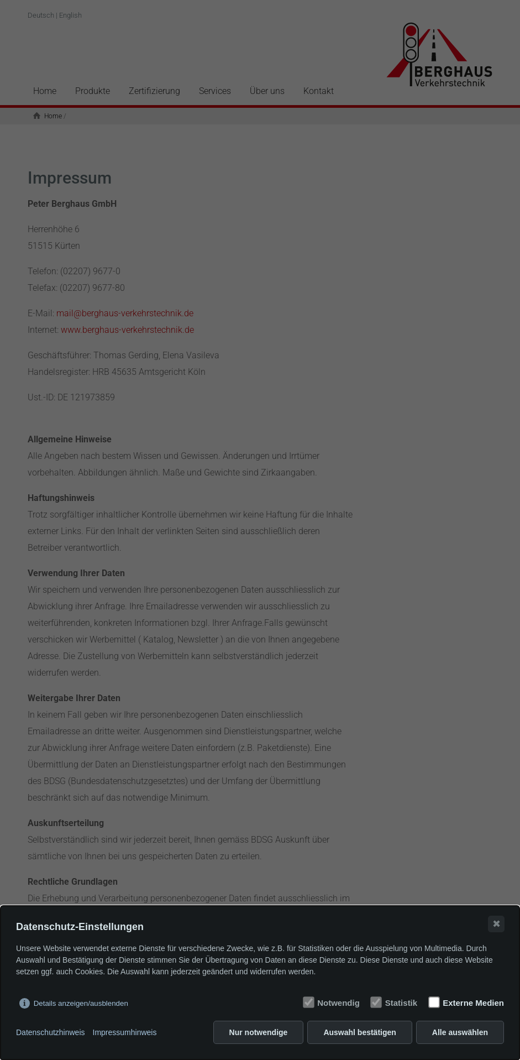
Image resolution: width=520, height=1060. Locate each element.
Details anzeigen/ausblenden (81, 1003)
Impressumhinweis (125, 1032)
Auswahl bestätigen (359, 1032)
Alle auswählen (460, 1032)
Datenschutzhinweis (50, 1032)
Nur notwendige (258, 1032)
